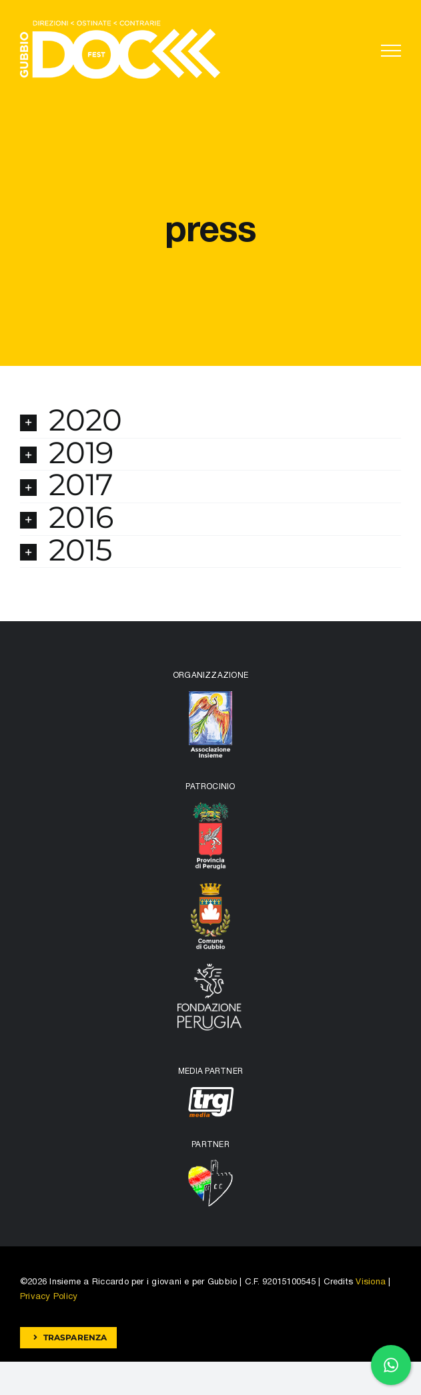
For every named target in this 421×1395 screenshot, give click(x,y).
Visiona (371, 1282)
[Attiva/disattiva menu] (391, 51)
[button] (210, 422)
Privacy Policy (48, 1297)
